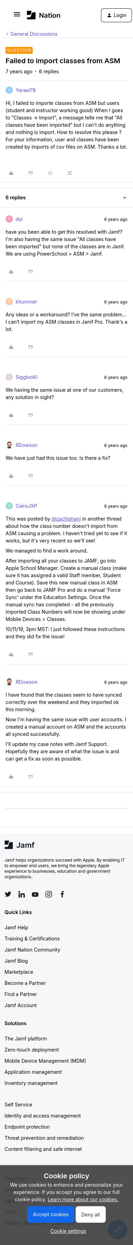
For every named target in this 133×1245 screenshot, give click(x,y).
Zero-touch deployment (32, 1050)
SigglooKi (27, 377)
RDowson (27, 445)
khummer (26, 302)
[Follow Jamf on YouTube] (35, 894)
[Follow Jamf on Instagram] (48, 894)
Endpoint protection (27, 1127)
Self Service (18, 1104)
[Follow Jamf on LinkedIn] (21, 894)
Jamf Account (21, 1005)
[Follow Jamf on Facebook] (62, 894)
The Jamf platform (26, 1038)
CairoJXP (26, 506)
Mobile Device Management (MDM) (45, 1061)
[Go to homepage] (44, 15)
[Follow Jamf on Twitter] (8, 894)
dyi (19, 219)
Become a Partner (25, 983)
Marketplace (19, 972)
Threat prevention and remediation (44, 1138)
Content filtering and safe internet (43, 1149)
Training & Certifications (32, 938)
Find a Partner (21, 994)
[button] (17, 16)
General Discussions (33, 34)
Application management (33, 1072)
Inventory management (31, 1083)
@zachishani (66, 519)
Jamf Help (16, 927)
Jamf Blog (16, 961)
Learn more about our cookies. (83, 1199)
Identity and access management (43, 1116)
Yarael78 (26, 90)
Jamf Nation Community (32, 950)
